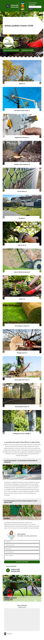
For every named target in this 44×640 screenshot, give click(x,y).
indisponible (14, 5)
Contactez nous (27, 50)
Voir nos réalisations (11, 50)
